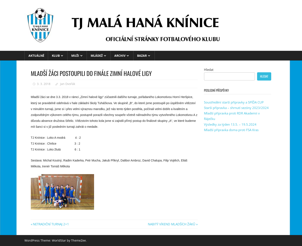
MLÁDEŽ (97, 56)
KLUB (56, 56)
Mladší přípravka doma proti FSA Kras (231, 130)
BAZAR (142, 56)
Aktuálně (36, 56)
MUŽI (75, 56)
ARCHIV (119, 56)
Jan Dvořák (67, 84)
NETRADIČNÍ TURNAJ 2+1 (51, 224)
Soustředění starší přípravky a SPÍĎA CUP (234, 102)
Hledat (208, 69)
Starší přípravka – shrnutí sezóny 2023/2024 (236, 108)
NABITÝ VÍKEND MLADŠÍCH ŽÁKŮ (171, 224)
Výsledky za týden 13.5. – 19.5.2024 (230, 124)
